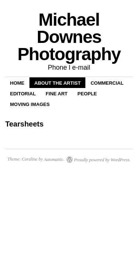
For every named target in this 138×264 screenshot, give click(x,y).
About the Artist (57, 83)
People (87, 93)
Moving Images (30, 104)
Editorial (23, 93)
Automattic (53, 159)
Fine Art (56, 93)
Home (17, 83)
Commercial (107, 83)
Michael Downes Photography (68, 37)
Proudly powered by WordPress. (102, 159)
